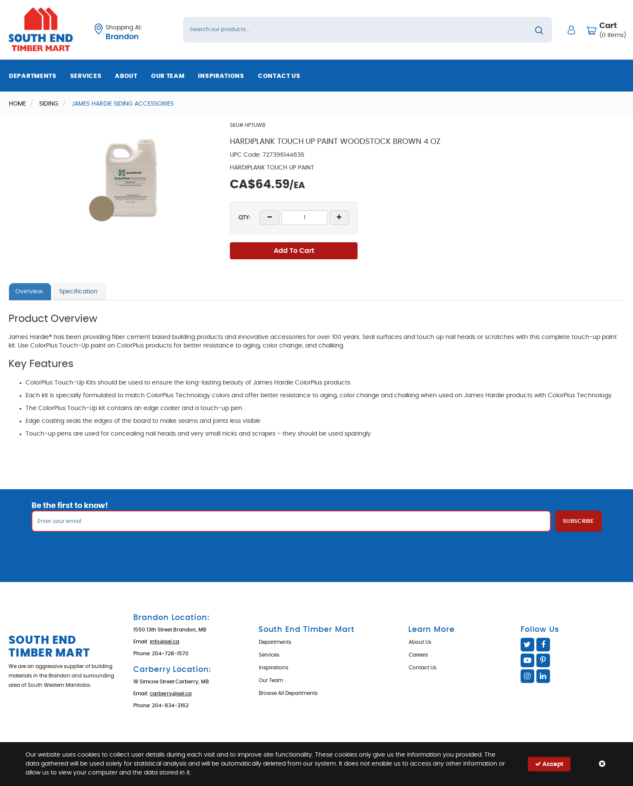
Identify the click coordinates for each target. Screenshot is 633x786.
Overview (29, 292)
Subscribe (578, 521)
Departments (33, 76)
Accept (549, 764)
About (126, 76)
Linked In (543, 676)
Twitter (527, 644)
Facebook (543, 644)
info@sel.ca (164, 641)
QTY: (244, 218)
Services (86, 76)
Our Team (168, 76)
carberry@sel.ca (171, 693)
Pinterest (543, 660)
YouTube (527, 660)
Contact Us (279, 76)
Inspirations (221, 76)
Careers (418, 654)
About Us (420, 642)
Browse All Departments (288, 693)
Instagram (527, 676)
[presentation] (316, 550)
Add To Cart (294, 250)
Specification (78, 292)
